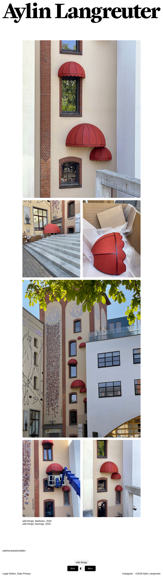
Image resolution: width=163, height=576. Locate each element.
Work (73, 568)
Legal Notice (9, 573)
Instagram (127, 573)
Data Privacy (24, 573)
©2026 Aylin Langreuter (148, 573)
